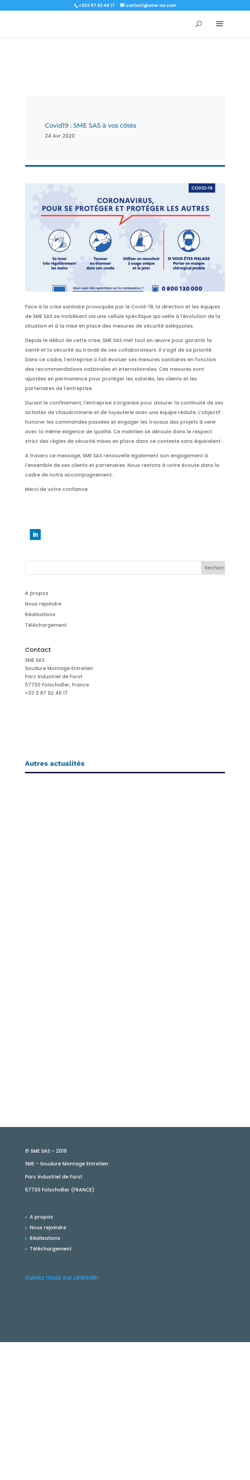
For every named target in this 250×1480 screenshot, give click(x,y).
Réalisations (40, 614)
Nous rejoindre (43, 603)
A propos (36, 593)
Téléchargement (46, 625)
